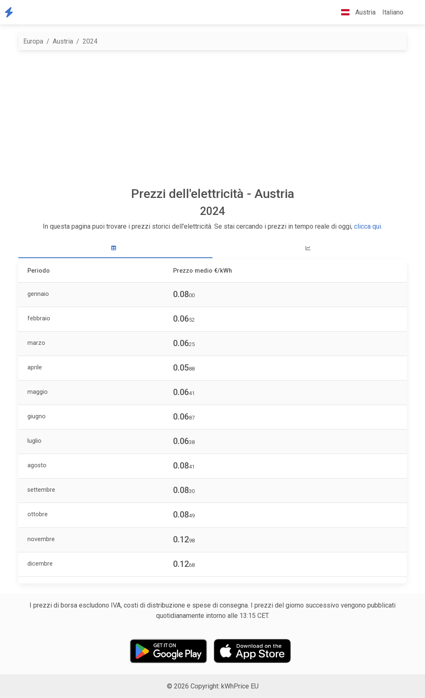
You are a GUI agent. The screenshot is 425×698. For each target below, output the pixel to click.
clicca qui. (368, 226)
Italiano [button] (392, 12)
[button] (413, 12)
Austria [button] (355, 12)
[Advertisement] (212, 118)
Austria (63, 41)
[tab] (115, 248)
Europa (33, 41)
